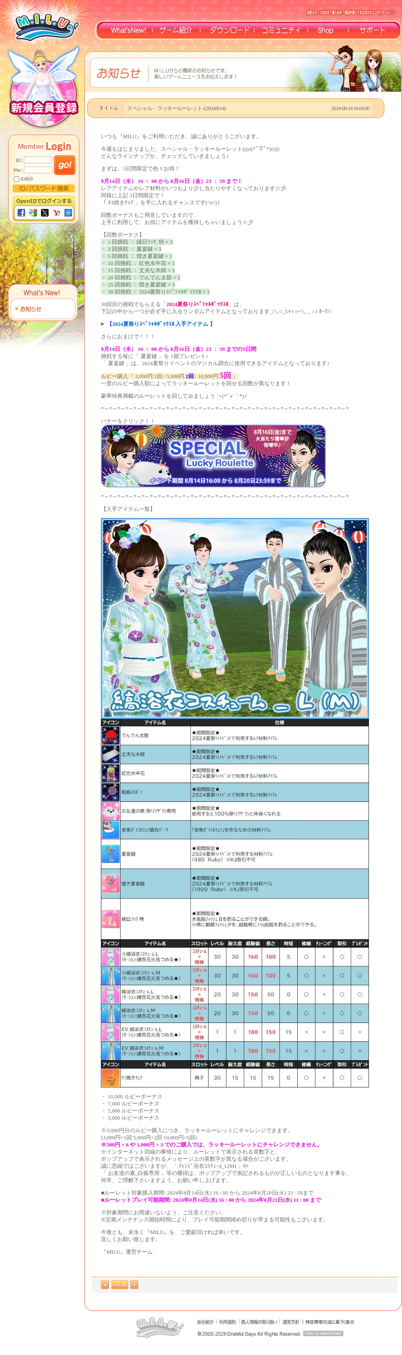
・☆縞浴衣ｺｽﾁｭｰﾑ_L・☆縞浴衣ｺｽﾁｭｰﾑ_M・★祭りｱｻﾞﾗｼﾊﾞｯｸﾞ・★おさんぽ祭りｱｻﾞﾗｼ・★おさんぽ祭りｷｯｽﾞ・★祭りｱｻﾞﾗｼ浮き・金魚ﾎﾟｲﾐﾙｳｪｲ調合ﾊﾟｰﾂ (244, 323)
